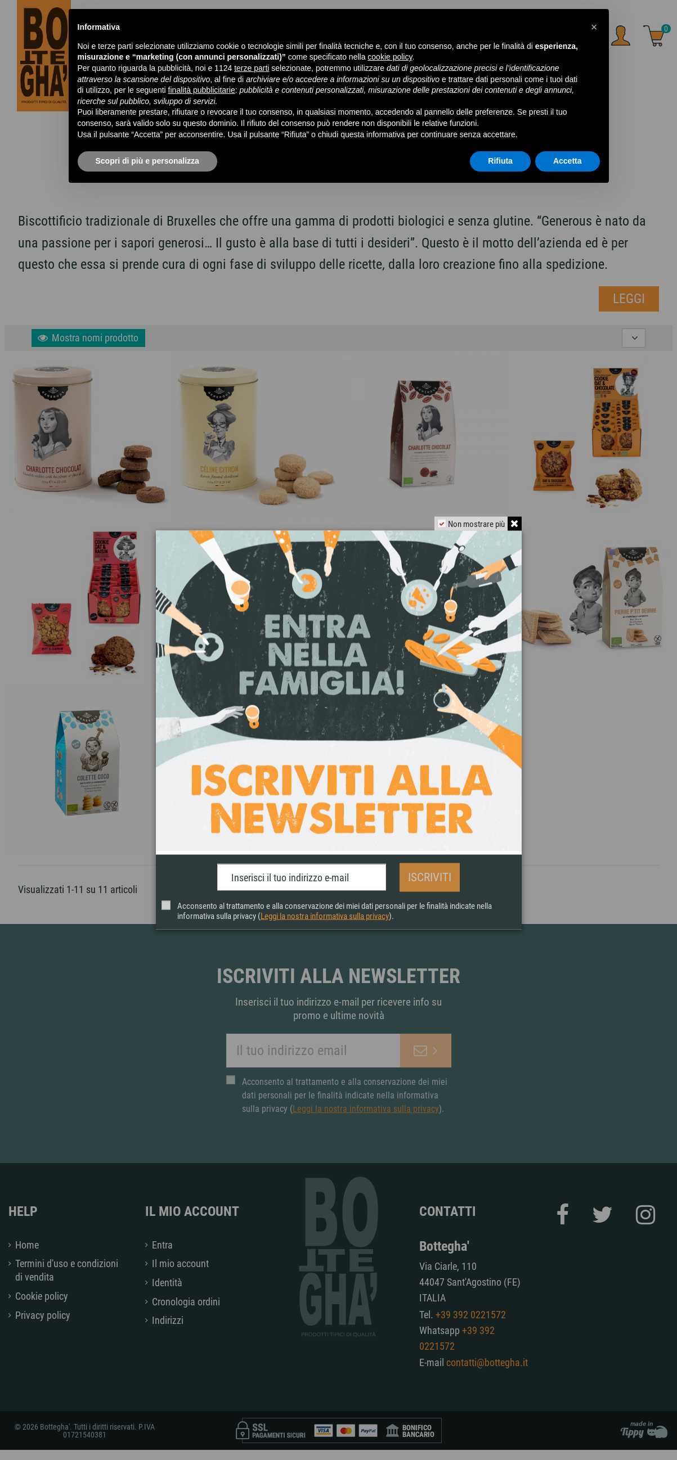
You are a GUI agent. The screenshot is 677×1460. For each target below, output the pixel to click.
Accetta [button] (567, 160)
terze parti (251, 68)
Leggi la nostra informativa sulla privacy (325, 913)
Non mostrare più (473, 527)
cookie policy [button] (389, 56)
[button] (594, 27)
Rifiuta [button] (500, 160)
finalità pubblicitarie (201, 89)
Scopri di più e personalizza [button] (147, 160)
